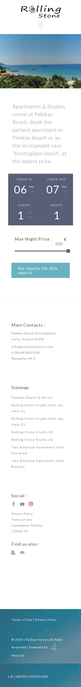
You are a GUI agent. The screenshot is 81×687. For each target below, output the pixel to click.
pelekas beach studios (26, 585)
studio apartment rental (26, 598)
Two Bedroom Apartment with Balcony (37, 463)
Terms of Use (21, 519)
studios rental (22, 592)
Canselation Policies (27, 525)
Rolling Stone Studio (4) (32, 439)
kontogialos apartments (48, 585)
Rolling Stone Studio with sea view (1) (37, 408)
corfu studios (61, 598)
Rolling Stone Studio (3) (32, 432)
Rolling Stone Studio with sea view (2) (37, 421)
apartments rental (38, 592)
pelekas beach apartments (20, 579)
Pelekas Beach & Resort (32, 397)
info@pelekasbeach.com (32, 346)
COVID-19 (19, 531)
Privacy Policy (22, 513)
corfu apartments (46, 598)
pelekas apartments (42, 579)
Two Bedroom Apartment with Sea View (37, 450)
